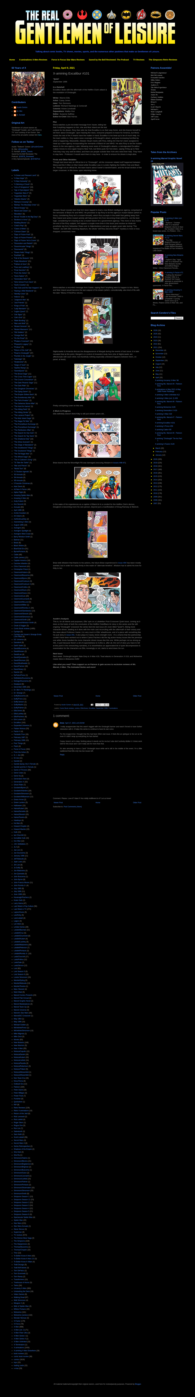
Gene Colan (18, 773)
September (160, 360)
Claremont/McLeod (21, 602)
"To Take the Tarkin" (21, 463)
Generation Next (20, 779)
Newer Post (58, 696)
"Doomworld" (19, 249)
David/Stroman (19, 660)
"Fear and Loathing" (21, 267)
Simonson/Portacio (21, 1185)
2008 (155, 500)
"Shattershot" (19, 362)
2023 (155, 341)
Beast (16, 543)
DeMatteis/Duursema (22, 678)
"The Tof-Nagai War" (22, 454)
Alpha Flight (18, 492)
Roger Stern (18, 1123)
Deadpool (17, 684)
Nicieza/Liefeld (19, 1060)
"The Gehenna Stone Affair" (24, 403)
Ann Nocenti (18, 504)
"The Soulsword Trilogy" (23, 451)
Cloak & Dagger (20, 626)
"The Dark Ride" (20, 386)
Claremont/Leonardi (21, 599)
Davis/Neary (18, 669)
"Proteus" (17, 347)
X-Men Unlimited (20, 1342)
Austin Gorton (22, 107)
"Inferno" (17, 297)
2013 (155, 483)
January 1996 (19, 856)
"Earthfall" (17, 255)
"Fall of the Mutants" (21, 258)
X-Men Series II (20, 1339)
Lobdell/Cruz (19, 933)
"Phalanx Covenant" (21, 341)
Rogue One (18, 1125)
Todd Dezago (19, 1265)
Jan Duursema (19, 853)
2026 (155, 330)
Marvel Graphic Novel (22, 1001)
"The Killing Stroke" (21, 412)
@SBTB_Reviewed (26, 156)
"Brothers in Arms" (21, 220)
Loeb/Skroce (19, 965)
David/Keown (19, 651)
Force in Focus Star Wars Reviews (68, 60)
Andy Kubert (18, 501)
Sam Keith (18, 1134)
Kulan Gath (18, 900)
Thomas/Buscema (21, 1247)
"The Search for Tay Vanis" (24, 436)
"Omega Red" (19, 335)
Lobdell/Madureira (21, 945)
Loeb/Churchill (19, 957)
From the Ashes (20, 752)
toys (15, 1362)
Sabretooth (18, 1131)
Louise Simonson (20, 977)
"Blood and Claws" (21, 211)
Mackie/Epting (19, 980)
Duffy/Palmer (19, 708)
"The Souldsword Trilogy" (23, 448)
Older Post (137, 696)
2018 (155, 466)
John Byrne (18, 879)
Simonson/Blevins (21, 1161)
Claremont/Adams (21, 572)
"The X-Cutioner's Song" (23, 460)
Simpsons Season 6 (21, 1214)
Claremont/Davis (20, 590)
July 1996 (17, 891)
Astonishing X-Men (21, 522)
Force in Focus (19, 749)
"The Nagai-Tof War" (22, 421)
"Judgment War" (20, 300)
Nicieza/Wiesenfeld (21, 1075)
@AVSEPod (35, 159)
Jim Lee (17, 865)
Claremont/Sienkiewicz (22, 611)
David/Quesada (20, 657)
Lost (15, 968)
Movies (16, 1040)
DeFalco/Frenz (19, 675)
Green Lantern (19, 802)
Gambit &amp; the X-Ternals (25, 764)
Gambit (16, 761)
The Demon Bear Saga (23, 1238)
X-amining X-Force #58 (164, 426)
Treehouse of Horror (21, 1282)
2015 (155, 476)
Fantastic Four (19, 734)
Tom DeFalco (19, 1271)
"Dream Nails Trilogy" (22, 252)
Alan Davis (18, 486)
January (159, 455)
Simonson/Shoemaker (22, 1188)
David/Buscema (20, 648)
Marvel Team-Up (20, 1007)
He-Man (17, 823)
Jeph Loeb (18, 862)
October (159, 357)
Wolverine (17, 1312)
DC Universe (19, 640)
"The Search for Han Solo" (24, 433)
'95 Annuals (18, 480)
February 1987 (19, 737)
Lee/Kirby (17, 915)
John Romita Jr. (20, 885)
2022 (155, 344)
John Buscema (19, 877)
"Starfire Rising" (20, 368)
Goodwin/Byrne (20, 788)
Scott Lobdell (19, 1137)
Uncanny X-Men (20, 1288)
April (157, 377)
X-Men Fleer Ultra (21, 1333)
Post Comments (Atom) (73, 807)
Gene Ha (17, 776)
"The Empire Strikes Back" (24, 394)
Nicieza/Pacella (20, 1063)
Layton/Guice (19, 912)
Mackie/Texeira (19, 986)
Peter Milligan (19, 1093)
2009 (155, 497)
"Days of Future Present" (23, 238)
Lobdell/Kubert (19, 939)
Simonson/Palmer (21, 1182)
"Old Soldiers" (19, 332)
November (160, 354)
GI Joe (16, 758)
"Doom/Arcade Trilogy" (22, 246)
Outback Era (19, 1084)
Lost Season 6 (19, 974)
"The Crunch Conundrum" (24, 380)
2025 (155, 334)
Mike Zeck (18, 1037)
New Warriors (19, 1045)
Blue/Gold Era (19, 549)
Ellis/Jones (84, 708)
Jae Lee (17, 850)
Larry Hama (18, 903)
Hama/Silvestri (19, 814)
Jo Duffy (17, 868)
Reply (62, 755)
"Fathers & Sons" (20, 264)
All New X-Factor (20, 489)
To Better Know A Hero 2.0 (24, 1259)
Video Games (19, 1294)
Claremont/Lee (19, 596)
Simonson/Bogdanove (22, 1164)
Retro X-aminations (21, 1111)
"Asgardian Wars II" (21, 193)
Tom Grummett (19, 1273)
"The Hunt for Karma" (22, 406)
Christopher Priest (21, 569)
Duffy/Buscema (20, 696)
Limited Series (19, 927)
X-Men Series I (19, 1336)
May (157, 374)
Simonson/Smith (20, 1194)
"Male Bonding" (20, 321)
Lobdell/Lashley (20, 942)
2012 (155, 486)
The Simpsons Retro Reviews (163, 60)
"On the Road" (19, 338)
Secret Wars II (19, 1143)
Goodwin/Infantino (21, 791)
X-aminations (113, 708)
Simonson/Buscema (21, 1170)
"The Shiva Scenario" (22, 442)
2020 (155, 459)
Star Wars (17, 1223)
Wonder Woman (20, 1318)
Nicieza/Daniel (19, 1054)
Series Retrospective (22, 1146)
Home (12, 60)
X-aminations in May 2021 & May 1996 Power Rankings (168, 390)
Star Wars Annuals (21, 1226)
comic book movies (21, 1356)
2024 (155, 337)
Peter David (18, 1090)
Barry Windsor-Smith (22, 537)
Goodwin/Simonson (21, 794)
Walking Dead (19, 1297)
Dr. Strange (18, 693)
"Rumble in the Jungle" (22, 356)
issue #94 (122, 563)
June (158, 371)
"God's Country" (20, 285)
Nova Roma (18, 1081)
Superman (18, 1232)
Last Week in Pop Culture (24, 906)
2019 (155, 463)
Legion (16, 921)
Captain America (20, 560)
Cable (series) (19, 557)
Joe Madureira (19, 871)
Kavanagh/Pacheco (21, 897)
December (160, 350)
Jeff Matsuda (19, 859)
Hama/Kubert (19, 808)
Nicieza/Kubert (19, 1057)
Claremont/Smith (20, 620)
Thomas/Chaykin (20, 1250)
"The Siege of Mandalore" (24, 445)
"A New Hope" (19, 178)
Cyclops (17, 632)
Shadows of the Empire (23, 1149)
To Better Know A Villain (23, 1262)
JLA (15, 847)
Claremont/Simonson (22, 617)
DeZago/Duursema (21, 681)
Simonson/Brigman (21, 1167)
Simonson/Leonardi (21, 1176)
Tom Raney (18, 1277)
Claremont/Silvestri (21, 614)
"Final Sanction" (20, 270)
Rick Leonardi (19, 1117)
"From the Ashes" (20, 273)
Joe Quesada (19, 874)
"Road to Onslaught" (22, 353)
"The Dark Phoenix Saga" (24, 383)
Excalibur (92, 708)
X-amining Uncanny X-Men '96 (167, 380)
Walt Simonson (19, 1300)
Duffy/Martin (18, 705)
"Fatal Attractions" (21, 261)
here (40, 135)
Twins (16, 1285)
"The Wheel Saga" (21, 457)
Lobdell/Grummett (21, 936)
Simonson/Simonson (22, 1191)
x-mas (16, 1368)
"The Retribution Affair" (22, 430)
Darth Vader (18, 646)
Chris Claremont (20, 566)
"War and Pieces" (20, 466)
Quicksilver (18, 1102)
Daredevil (17, 642)
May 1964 (17, 1019)
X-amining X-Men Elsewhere (25, 1351)
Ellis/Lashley (19, 714)
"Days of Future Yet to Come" (25, 240)
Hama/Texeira (19, 817)
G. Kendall (21, 115)
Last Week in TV (20, 909)
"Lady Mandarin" (20, 309)
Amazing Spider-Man (22, 495)
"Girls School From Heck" (23, 282)
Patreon (17, 1087)
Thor (15, 1253)
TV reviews (18, 1235)
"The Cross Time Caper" (23, 377)
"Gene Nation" (19, 276)
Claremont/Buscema (22, 575)
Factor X (17, 731)
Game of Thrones (20, 770)
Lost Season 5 (19, 971)
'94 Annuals (18, 477)
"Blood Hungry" (20, 208)
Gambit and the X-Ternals (24, 767)
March (158, 448)
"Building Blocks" (20, 223)
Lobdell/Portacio (20, 951)
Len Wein (17, 924)
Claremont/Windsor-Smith (24, 623)
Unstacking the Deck (22, 1291)
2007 (155, 503)
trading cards (19, 1365)
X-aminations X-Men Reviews (33, 60)
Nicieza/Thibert (19, 1069)
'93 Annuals (18, 475)
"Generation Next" (21, 279)
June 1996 (18, 894)
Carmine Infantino (21, 563)
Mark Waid (18, 992)
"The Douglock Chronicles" (24, 389)
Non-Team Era (19, 1078)
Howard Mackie (20, 829)
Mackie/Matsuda (20, 983)
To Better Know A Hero (22, 1256)
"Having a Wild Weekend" (24, 291)
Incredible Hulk (19, 838)
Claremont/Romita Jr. (22, 608)
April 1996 (18, 510)
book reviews (19, 1354)
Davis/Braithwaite (20, 663)
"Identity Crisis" (20, 294)
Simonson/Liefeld (20, 1179)
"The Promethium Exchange (25, 424)
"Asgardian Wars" (20, 196)
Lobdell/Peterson (20, 948)
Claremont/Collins (21, 587)
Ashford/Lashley (20, 519)
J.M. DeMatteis (19, 844)
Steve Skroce (19, 1229)
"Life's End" (18, 317)
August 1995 (19, 525)
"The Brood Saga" (21, 374)
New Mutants (19, 1042)
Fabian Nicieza (19, 728)
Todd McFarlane (20, 1268)
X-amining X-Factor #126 (164, 444)
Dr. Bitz (19, 111)
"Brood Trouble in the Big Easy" (26, 217)
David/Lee (18, 654)
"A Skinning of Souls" (22, 184)
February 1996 (19, 740)
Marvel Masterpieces (22, 1004)
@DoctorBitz (23, 149)
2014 (155, 480)
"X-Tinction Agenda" (21, 472)
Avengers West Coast (22, 534)
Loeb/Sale (18, 962)
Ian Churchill (19, 835)
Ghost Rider (18, 785)
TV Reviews (138, 60)
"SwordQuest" (19, 371)
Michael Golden (20, 1025)
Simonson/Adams (20, 1158)
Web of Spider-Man (21, 1306)
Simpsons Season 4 (21, 1208)
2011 (155, 490)
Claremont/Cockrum (21, 581)
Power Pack (18, 1096)
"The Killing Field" (20, 409)
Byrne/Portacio (19, 552)
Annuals (17, 507)
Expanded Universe (21, 725)
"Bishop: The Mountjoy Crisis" (25, 205)
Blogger (138, 1384)
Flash (16, 746)
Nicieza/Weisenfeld (21, 1072)
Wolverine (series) (21, 1315)
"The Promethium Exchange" (25, 427)
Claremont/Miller (20, 605)
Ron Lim (17, 1128)
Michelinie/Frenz (20, 1028)
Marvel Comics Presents (23, 995)
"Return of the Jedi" (21, 350)
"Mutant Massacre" (21, 329)
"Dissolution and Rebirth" (23, 243)
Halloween (18, 805)
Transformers (19, 1279)
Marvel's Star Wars (21, 1013)
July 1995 (17, 888)
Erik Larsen (18, 719)
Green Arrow (19, 800)
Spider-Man (18, 1220)
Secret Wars (18, 1140)
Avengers (17, 528)
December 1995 (20, 687)
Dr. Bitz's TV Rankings (22, 690)
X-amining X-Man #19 (163, 414)
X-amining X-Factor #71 (174, 273)
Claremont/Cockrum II (22, 584)
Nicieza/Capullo (20, 1051)
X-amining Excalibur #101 (165, 423)
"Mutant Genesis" (20, 326)
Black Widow (19, 546)
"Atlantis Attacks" (20, 199)
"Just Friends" (19, 303)
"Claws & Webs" (20, 229)
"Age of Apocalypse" (21, 190)
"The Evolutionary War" (23, 398)
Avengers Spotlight (21, 531)
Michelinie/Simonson (22, 1031)
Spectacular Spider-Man (23, 1217)
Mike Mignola (19, 1034)
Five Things (18, 743)
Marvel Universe (20, 1010)
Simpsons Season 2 (21, 1202)
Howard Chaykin (20, 826)
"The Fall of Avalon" (21, 400)
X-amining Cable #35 (163, 430)
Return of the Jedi (21, 1114)
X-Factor (17, 1321)
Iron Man (17, 841)
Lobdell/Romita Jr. (21, 954)
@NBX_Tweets (27, 152)
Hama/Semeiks (20, 811)
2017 (155, 469)
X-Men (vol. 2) (19, 1330)
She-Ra (17, 1155)
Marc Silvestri (19, 989)
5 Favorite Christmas (22, 483)
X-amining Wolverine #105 (165, 407)
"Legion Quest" (19, 311)
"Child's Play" (19, 226)
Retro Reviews (19, 1108)
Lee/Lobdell (18, 918)
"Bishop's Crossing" (21, 202)
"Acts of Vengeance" (22, 187)
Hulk (15, 832)
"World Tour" (18, 469)
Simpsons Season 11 (22, 1200)
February (159, 452)
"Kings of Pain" (19, 306)
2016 (155, 473)
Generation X (19, 782)
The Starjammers (20, 1244)
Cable (16, 555)
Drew (62, 723)
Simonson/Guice (20, 1173)
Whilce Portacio (20, 1309)
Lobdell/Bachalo (20, 930)
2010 (155, 493)
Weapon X (18, 1303)
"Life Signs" (18, 315)
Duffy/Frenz (18, 699)
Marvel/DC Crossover (22, 1016)
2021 (155, 347)
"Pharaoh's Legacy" (21, 344)
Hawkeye (17, 820)
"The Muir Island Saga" (23, 418)
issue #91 (70, 635)
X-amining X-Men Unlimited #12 (167, 395)
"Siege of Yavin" (20, 365)
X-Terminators (19, 1345)
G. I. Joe (17, 755)
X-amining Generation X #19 (166, 410)
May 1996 (17, 1022)
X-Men (16, 1327)
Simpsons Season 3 (21, 1205)
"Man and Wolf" (20, 323)
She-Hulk (17, 1152)
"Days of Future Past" (22, 234)
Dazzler (17, 672)
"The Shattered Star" (22, 439)
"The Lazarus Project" (22, 415)
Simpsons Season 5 (21, 1211)
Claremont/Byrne (20, 578)
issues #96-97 (119, 463)
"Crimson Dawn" (20, 232)
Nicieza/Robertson (21, 1066)
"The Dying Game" (21, 392)
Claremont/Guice (20, 593)
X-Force (17, 1324)
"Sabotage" (18, 359)
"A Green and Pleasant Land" (25, 175)
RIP (15, 1105)
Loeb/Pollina (18, 960)
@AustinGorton (37, 147)
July (157, 367)
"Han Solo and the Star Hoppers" (26, 288)
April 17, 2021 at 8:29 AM (74, 723)
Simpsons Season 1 (21, 1196)
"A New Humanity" (21, 181)
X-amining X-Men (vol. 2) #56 (166, 398)
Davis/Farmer (19, 666)
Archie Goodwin (20, 513)
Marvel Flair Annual (21, 998)
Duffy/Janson (19, 702)
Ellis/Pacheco (19, 717)
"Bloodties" (18, 214)
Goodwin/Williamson (22, 797)
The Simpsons (19, 1241)
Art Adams (18, 516)
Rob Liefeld (18, 1119)
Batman (17, 540)
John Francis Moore (21, 882)
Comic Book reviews (67, 708)
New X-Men (18, 1048)
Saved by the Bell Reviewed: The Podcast (109, 60)
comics (77, 708)
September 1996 (102, 708)
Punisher (17, 1099)
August (158, 364)
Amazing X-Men (20, 498)
